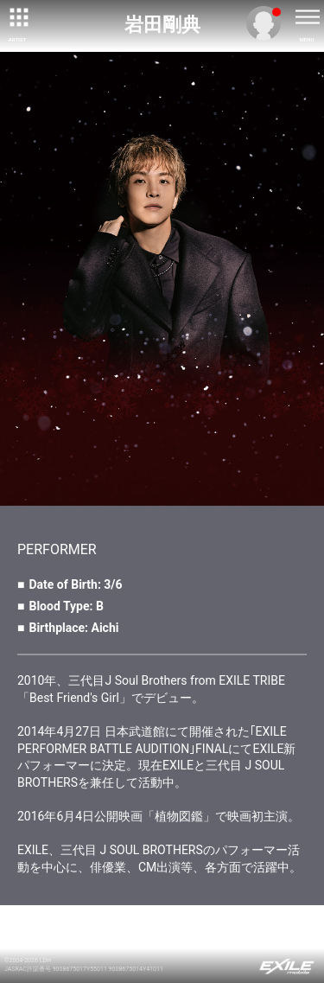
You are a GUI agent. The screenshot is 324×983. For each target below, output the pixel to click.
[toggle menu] (306, 17)
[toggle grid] (17, 17)
